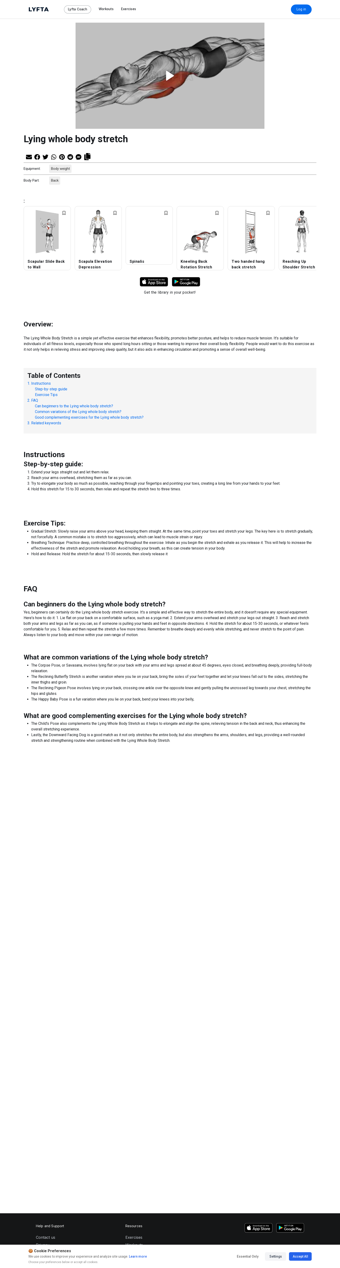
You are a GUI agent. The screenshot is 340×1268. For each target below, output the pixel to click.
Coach (131, 943)
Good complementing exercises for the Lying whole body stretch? (89, 417)
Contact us (45, 920)
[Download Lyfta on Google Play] (186, 281)
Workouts (134, 928)
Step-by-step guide (51, 389)
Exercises (133, 920)
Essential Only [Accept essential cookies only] (247, 1256)
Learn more (137, 1256)
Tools (130, 935)
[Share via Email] (29, 156)
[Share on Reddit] (70, 156)
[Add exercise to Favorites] (64, 213)
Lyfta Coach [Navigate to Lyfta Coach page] (77, 9)
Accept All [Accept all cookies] (300, 1256)
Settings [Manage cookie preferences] (275, 1256)
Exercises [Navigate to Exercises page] (128, 9)
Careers (43, 950)
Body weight (60, 169)
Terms (41, 935)
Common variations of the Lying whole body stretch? (78, 411)
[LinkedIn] (300, 970)
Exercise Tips (46, 394)
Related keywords (46, 423)
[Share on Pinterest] (62, 156)
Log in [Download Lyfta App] (301, 9)
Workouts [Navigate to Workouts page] (106, 9)
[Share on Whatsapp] (54, 156)
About (41, 943)
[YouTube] (278, 970)
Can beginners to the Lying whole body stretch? (74, 406)
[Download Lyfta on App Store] (154, 281)
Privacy (42, 928)
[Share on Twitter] (45, 156)
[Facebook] (293, 970)
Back (54, 180)
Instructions (41, 383)
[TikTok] (270, 970)
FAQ (34, 400)
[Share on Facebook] (37, 156)
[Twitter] (285, 970)
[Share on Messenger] (78, 156)
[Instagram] (262, 970)
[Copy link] (87, 156)
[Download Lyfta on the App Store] (258, 911)
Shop (130, 950)
